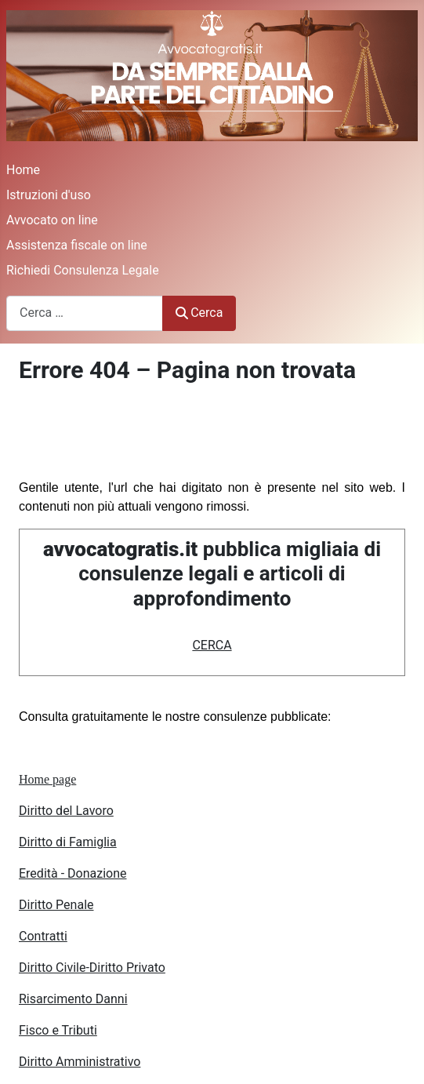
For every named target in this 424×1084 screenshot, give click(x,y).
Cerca (199, 312)
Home (23, 169)
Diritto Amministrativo (79, 1061)
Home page (47, 779)
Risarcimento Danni (73, 998)
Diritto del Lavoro (66, 810)
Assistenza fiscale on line (76, 245)
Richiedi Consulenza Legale (82, 270)
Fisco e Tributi (58, 1030)
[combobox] (84, 313)
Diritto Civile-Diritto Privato (92, 967)
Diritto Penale (56, 904)
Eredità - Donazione (73, 873)
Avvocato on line (52, 220)
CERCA (211, 645)
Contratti (43, 936)
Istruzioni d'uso (48, 194)
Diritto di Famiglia (68, 842)
